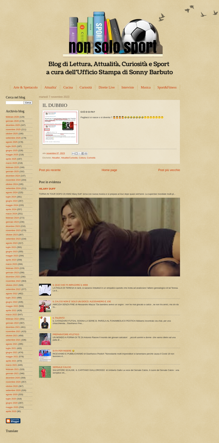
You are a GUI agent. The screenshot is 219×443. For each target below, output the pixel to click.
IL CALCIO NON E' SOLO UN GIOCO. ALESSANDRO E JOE (82, 301)
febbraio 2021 (12, 369)
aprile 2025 (11, 159)
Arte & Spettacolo (25, 87)
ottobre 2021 (12, 335)
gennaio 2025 (12, 171)
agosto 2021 (12, 344)
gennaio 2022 (12, 323)
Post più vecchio (169, 170)
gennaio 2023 (12, 272)
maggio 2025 (12, 154)
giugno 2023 (12, 251)
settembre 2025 (13, 138)
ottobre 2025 (12, 133)
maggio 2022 (12, 306)
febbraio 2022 (12, 319)
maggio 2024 (12, 205)
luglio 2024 (11, 197)
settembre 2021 (13, 340)
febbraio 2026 (12, 117)
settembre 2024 (13, 188)
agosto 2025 (12, 142)
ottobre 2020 (12, 386)
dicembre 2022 (13, 276)
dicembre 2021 (13, 327)
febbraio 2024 (12, 218)
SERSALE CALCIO (62, 367)
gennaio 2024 (12, 222)
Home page (109, 170)
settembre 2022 (13, 289)
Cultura (82, 157)
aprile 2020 (11, 411)
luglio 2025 (11, 146)
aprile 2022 (11, 310)
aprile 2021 (11, 361)
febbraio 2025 (12, 167)
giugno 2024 (12, 201)
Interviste (127, 87)
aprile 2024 (11, 209)
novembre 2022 (13, 281)
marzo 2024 (11, 213)
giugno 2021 (12, 352)
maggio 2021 (12, 356)
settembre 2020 (13, 390)
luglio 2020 (11, 399)
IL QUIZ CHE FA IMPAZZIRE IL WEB (70, 285)
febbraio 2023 (12, 268)
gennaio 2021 (12, 373)
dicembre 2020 (13, 378)
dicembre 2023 (13, 226)
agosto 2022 (12, 293)
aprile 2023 (11, 260)
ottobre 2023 (12, 234)
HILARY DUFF (47, 188)
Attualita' (50, 87)
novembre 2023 (13, 230)
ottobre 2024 (12, 184)
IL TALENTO (59, 318)
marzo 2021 (11, 365)
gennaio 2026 (12, 121)
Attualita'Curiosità (69, 157)
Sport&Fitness (167, 87)
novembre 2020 (13, 382)
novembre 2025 (13, 129)
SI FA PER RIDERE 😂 (64, 351)
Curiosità (86, 87)
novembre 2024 (13, 180)
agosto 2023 (12, 243)
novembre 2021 (13, 331)
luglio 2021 (11, 348)
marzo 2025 (11, 163)
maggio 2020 (12, 407)
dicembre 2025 (13, 125)
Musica (146, 87)
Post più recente (50, 170)
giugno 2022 (12, 302)
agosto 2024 (12, 192)
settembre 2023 (13, 239)
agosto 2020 (12, 394)
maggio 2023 (12, 255)
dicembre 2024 (13, 176)
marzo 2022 (11, 314)
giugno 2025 (12, 150)
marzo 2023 (11, 264)
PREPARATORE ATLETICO (66, 334)
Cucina (68, 87)
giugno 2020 (12, 403)
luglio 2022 (11, 297)
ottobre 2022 (12, 285)
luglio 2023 (11, 247)
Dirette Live (107, 87)
